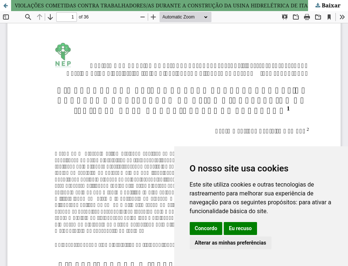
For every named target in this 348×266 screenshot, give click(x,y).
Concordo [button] (206, 228)
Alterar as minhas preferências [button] (230, 243)
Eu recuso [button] (240, 228)
